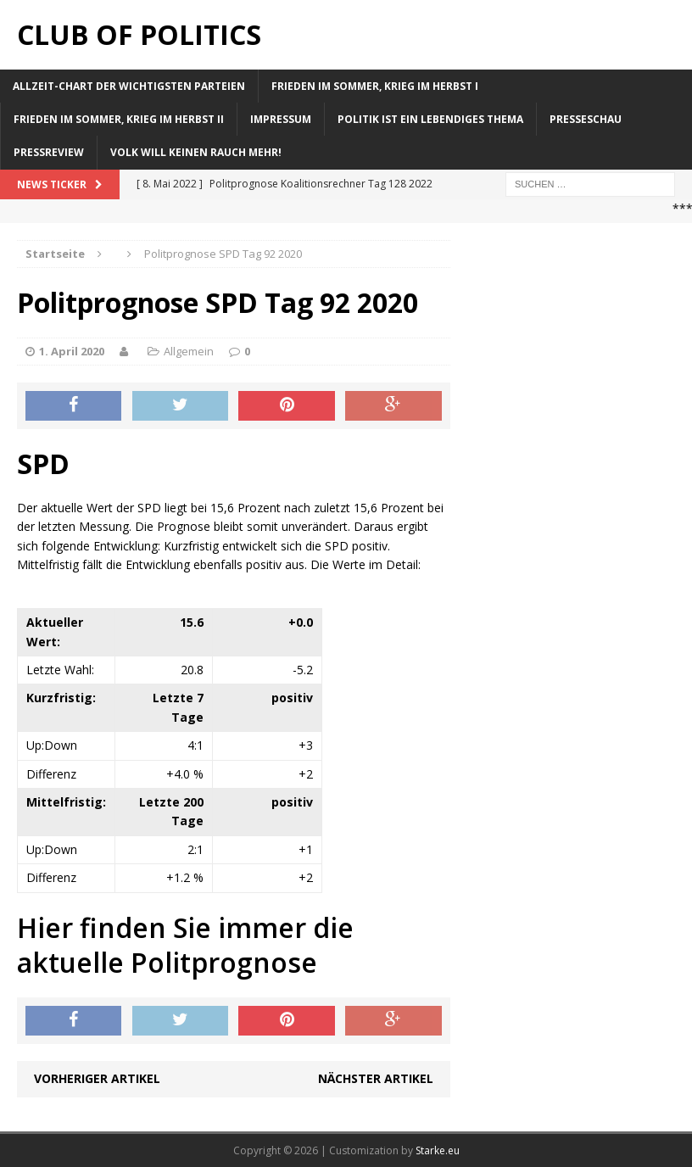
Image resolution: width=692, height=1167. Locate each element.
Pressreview (49, 152)
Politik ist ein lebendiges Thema (430, 119)
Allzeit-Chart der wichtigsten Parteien (129, 86)
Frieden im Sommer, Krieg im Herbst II (119, 119)
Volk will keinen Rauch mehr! (196, 152)
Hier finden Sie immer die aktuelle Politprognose (185, 945)
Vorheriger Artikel (97, 1078)
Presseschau (586, 119)
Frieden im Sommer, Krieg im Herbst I (374, 86)
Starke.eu (438, 1150)
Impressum (280, 119)
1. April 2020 (71, 351)
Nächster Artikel (375, 1078)
